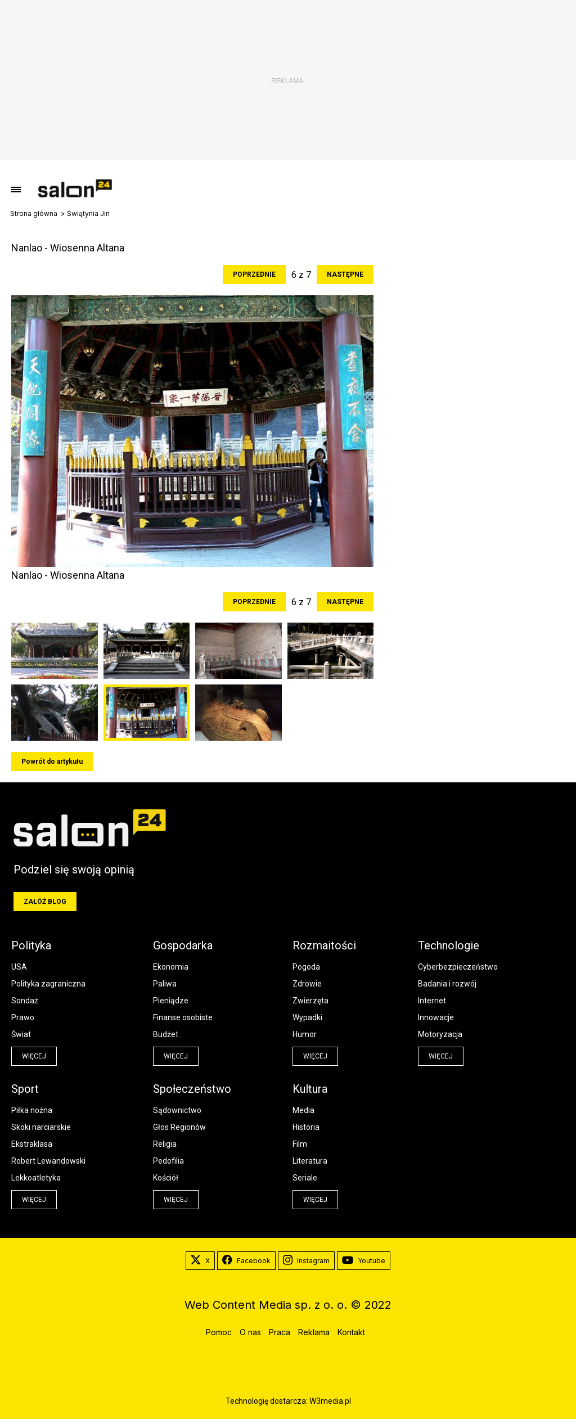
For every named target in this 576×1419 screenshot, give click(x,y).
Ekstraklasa (31, 1143)
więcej (34, 1056)
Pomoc (219, 1332)
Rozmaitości (324, 945)
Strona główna (33, 214)
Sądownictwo (177, 1110)
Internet (432, 1000)
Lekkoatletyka (36, 1177)
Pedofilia (168, 1160)
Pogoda (306, 966)
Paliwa (165, 983)
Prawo (22, 1017)
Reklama (314, 1332)
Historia (306, 1127)
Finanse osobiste (183, 1017)
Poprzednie (254, 274)
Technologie (448, 945)
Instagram (306, 1260)
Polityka (31, 945)
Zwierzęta (310, 1000)
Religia (165, 1143)
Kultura (309, 1088)
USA (19, 966)
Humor (304, 1034)
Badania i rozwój (447, 983)
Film (299, 1143)
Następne (345, 274)
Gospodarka (183, 945)
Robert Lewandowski (48, 1160)
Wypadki (307, 1017)
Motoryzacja (440, 1034)
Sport (25, 1088)
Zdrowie (307, 983)
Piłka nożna (31, 1110)
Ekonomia (170, 966)
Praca (279, 1332)
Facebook (246, 1260)
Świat (21, 1034)
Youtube (363, 1260)
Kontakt (351, 1332)
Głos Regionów (179, 1127)
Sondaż (24, 1000)
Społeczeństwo (192, 1088)
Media (303, 1110)
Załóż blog (45, 902)
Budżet (165, 1034)
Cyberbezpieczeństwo (458, 966)
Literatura (309, 1160)
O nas (250, 1332)
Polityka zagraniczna (48, 983)
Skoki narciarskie (41, 1127)
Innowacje (436, 1017)
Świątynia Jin (88, 214)
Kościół (165, 1177)
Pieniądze (170, 1000)
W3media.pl (330, 1401)
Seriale (304, 1177)
